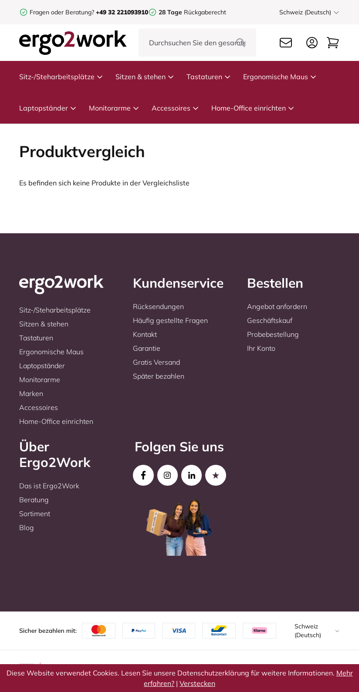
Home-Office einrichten (253, 108)
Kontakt (145, 334)
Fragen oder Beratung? (62, 12)
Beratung (34, 499)
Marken (31, 393)
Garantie (146, 348)
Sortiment (34, 513)
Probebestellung (273, 334)
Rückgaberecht (192, 12)
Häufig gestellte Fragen (170, 320)
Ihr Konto (261, 348)
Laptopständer (48, 108)
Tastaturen (208, 76)
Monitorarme (114, 108)
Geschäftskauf (269, 320)
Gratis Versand (156, 362)
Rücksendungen (158, 306)
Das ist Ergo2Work (49, 485)
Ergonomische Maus (280, 76)
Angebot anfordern (277, 306)
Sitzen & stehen (144, 76)
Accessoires (175, 108)
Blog (26, 527)
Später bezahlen (158, 376)
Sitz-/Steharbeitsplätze (61, 76)
